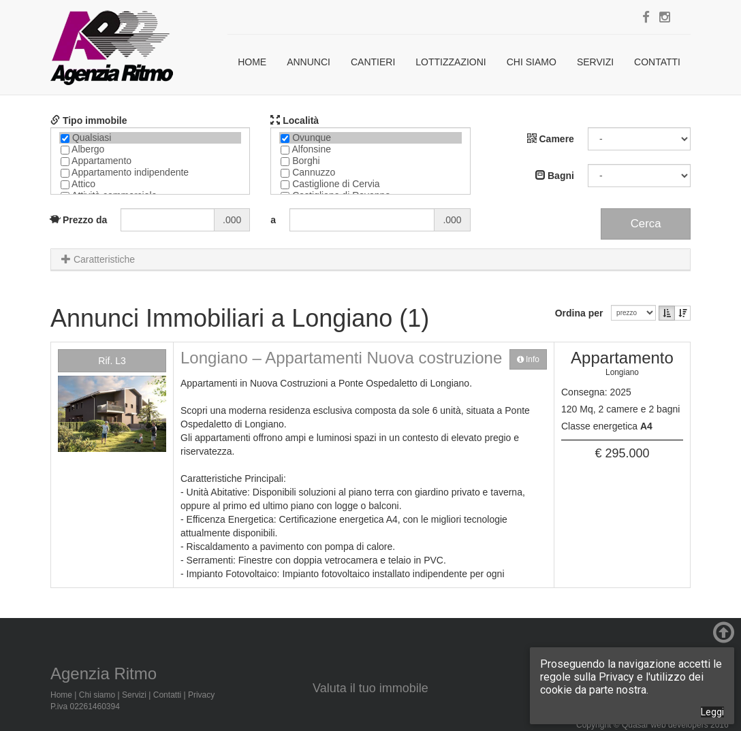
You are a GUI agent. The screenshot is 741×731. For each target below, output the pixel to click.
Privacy (201, 695)
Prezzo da (78, 219)
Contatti (657, 61)
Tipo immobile (88, 120)
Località (294, 120)
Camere (550, 138)
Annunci (308, 61)
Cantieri (373, 61)
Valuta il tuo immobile (370, 688)
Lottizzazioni (450, 61)
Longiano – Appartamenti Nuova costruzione (341, 357)
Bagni (554, 175)
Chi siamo (531, 61)
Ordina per (582, 313)
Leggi (712, 711)
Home (252, 61)
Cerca (646, 223)
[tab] (370, 259)
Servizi (595, 61)
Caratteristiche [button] (98, 259)
